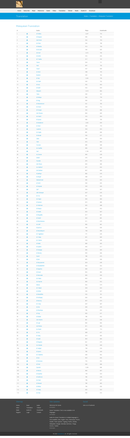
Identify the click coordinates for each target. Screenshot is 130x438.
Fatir (37, 142)
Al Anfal (38, 56)
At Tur (38, 196)
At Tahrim (39, 240)
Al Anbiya (38, 97)
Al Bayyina (39, 342)
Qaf (37, 189)
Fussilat (38, 161)
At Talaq (38, 237)
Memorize (41, 10)
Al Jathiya (38, 173)
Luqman (38, 129)
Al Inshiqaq (39, 297)
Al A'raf (38, 53)
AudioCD (83, 10)
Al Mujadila (39, 215)
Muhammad (39, 180)
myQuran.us (60, 434)
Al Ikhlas (38, 386)
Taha (37, 94)
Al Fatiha (38, 34)
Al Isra (38, 84)
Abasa (38, 285)
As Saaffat (39, 148)
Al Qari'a (38, 351)
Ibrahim (38, 75)
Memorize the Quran (55, 405)
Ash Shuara (39, 113)
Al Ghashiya (39, 310)
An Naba (38, 278)
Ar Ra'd (38, 72)
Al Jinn (38, 259)
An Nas (38, 393)
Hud (37, 65)
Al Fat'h (38, 183)
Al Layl (38, 323)
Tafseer (70, 10)
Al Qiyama (39, 269)
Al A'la (38, 307)
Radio (76, 10)
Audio (48, 10)
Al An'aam (39, 49)
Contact (39, 412)
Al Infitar (38, 291)
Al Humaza (39, 361)
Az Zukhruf (39, 167)
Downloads (40, 410)
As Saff (38, 224)
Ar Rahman (39, 205)
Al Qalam (38, 246)
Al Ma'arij (39, 253)
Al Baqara (39, 37)
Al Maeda (39, 46)
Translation (62, 10)
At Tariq (38, 304)
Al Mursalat (39, 275)
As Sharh (38, 329)
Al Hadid (38, 211)
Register (18, 412)
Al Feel (38, 364)
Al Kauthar (39, 374)
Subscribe (27, 10)
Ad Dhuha (39, 326)
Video (54, 10)
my (30, 3)
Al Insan (38, 272)
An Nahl (38, 81)
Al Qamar (39, 202)
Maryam (38, 91)
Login (27, 412)
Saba (37, 138)
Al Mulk (38, 243)
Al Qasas (38, 119)
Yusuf (37, 68)
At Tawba (39, 59)
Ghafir (38, 157)
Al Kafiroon (39, 377)
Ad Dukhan (39, 170)
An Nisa (38, 43)
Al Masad (39, 383)
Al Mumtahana (40, 221)
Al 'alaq (38, 335)
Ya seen (38, 145)
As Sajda (38, 132)
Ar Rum (38, 126)
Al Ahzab (38, 135)
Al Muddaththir (40, 265)
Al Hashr (38, 218)
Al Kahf (38, 88)
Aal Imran (39, 40)
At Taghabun (39, 234)
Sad (37, 151)
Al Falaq (38, 389)
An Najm (38, 199)
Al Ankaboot (39, 122)
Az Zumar (39, 154)
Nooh (38, 256)
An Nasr (38, 380)
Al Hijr (38, 78)
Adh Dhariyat (40, 192)
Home (19, 10)
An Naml (38, 116)
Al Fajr (38, 313)
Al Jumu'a (39, 227)
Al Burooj (39, 300)
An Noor (38, 107)
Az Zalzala (39, 345)
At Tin (38, 332)
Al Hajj (38, 100)
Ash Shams (39, 320)
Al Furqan (39, 110)
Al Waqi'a (38, 208)
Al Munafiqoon (40, 231)
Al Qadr (38, 339)
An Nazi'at (39, 281)
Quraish (38, 367)
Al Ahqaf (38, 177)
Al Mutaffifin (39, 294)
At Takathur (39, 354)
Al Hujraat (39, 186)
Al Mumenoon (40, 103)
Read (33, 10)
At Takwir (39, 288)
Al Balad (38, 316)
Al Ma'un (38, 370)
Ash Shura (39, 164)
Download (92, 10)
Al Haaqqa (39, 250)
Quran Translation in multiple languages (66, 417)
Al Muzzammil (40, 262)
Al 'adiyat (38, 348)
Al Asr (38, 358)
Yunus (38, 62)
